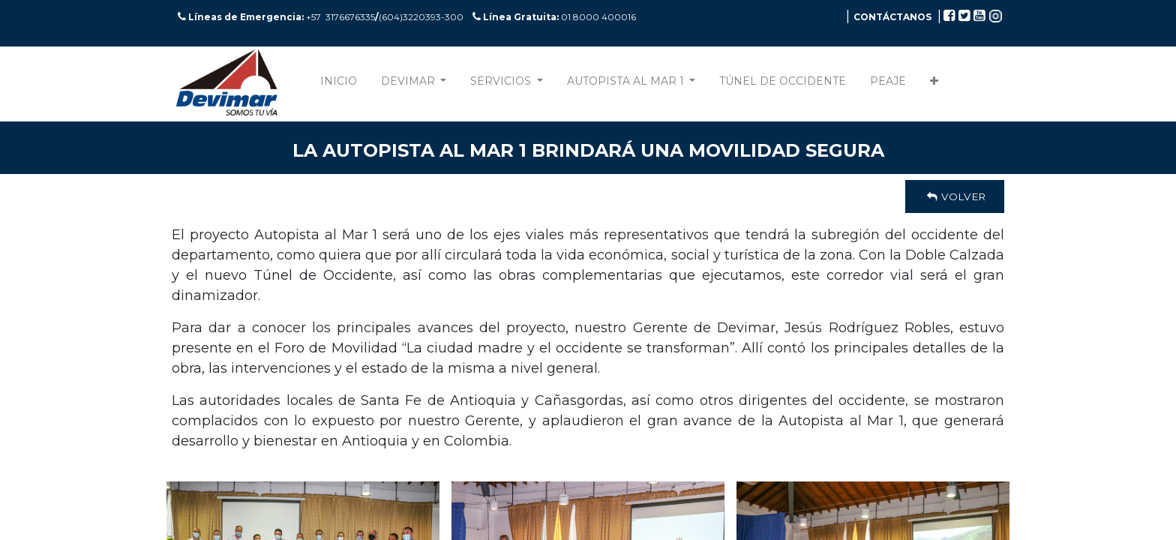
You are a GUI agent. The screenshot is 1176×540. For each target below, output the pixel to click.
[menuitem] (338, 84)
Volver (954, 196)
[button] (934, 84)
